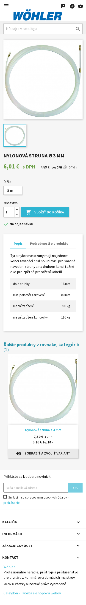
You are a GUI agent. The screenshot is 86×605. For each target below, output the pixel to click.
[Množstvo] (8, 212)
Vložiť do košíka (45, 212)
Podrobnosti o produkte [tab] (49, 243)
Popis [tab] (18, 243)
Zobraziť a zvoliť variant (43, 453)
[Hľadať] (43, 29)
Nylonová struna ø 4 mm (43, 430)
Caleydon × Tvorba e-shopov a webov (32, 593)
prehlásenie (11, 503)
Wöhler (9, 566)
